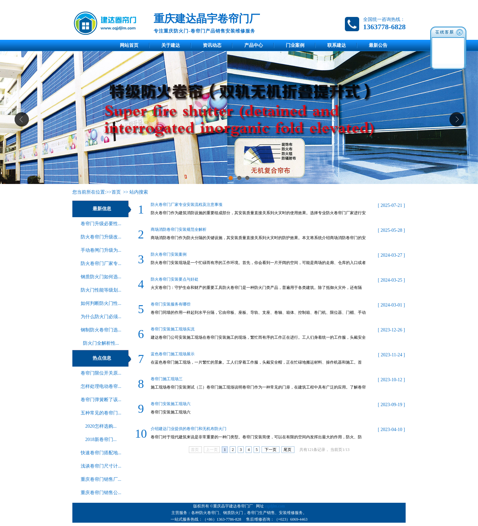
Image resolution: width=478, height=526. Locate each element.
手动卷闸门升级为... (101, 250)
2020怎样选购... (101, 426)
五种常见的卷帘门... (101, 412)
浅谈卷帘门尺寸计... (101, 466)
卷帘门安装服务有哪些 (171, 304)
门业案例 (295, 45)
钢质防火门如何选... (101, 276)
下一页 (271, 449)
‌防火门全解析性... (101, 343)
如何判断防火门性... (101, 303)
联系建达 (336, 45)
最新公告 (378, 45)
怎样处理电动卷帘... (101, 386)
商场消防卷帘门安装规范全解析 (178, 229)
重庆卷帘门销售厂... (101, 479)
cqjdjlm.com (275, 506)
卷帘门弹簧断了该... (101, 399)
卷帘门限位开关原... (101, 373)
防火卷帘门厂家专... (101, 263)
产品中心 (253, 45)
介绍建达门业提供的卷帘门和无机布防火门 (188, 428)
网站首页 (129, 45)
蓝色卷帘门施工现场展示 (173, 354)
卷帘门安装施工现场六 (171, 403)
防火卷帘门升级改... (101, 236)
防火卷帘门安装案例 (169, 254)
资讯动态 (212, 45)
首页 (116, 192)
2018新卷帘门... (101, 439)
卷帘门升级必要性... (101, 223)
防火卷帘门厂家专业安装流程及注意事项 (186, 204)
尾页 (287, 449)
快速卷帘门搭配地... (101, 452)
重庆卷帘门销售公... (101, 492)
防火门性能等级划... (101, 290)
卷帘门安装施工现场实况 (173, 329)
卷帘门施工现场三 (167, 379)
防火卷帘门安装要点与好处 (175, 279)
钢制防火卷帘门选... (101, 329)
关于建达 (170, 45)
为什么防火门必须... (101, 316)
